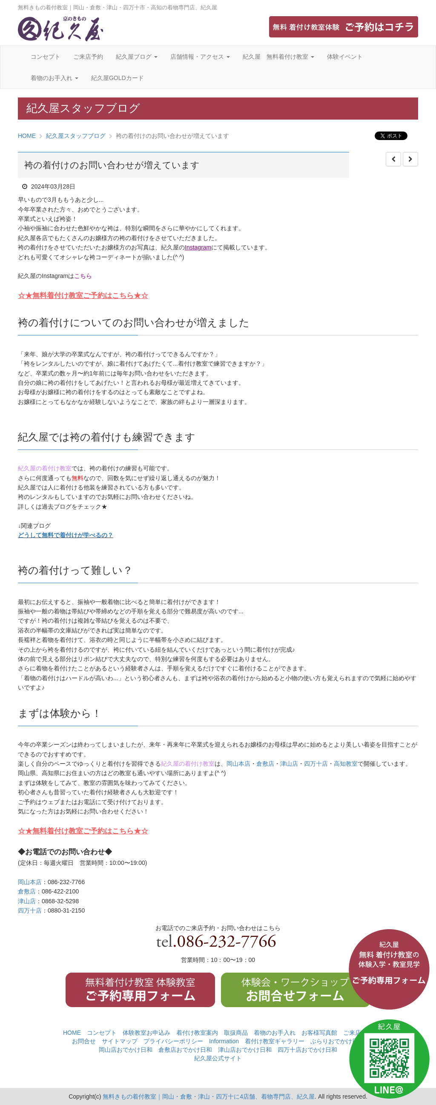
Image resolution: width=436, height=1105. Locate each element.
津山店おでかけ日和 (245, 1049)
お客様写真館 (319, 1032)
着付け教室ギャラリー (274, 1041)
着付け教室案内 (197, 1032)
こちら (83, 275)
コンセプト (45, 56)
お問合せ (84, 1041)
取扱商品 (236, 1032)
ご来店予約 (88, 56)
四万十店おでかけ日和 (307, 1049)
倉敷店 (265, 763)
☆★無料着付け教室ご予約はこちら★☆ (83, 296)
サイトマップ (120, 1041)
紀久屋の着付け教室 (45, 468)
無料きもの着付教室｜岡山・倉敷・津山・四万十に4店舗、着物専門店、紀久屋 (209, 1096)
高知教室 (346, 763)
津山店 (289, 763)
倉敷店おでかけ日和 (185, 1049)
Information (224, 1041)
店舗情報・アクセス (200, 56)
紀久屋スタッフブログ (76, 135)
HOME (27, 135)
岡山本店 (238, 763)
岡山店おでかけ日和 (125, 1049)
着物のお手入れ (54, 77)
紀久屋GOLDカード (117, 77)
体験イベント (345, 56)
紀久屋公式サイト (218, 1058)
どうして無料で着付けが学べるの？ (65, 535)
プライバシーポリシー (173, 1041)
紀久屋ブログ (137, 56)
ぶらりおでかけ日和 (337, 1041)
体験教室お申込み (146, 1032)
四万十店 (316, 763)
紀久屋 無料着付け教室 (278, 56)
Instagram (198, 247)
